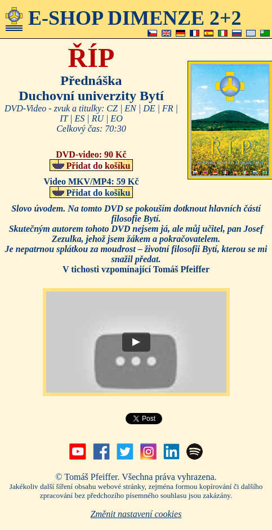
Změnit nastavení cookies (136, 514)
